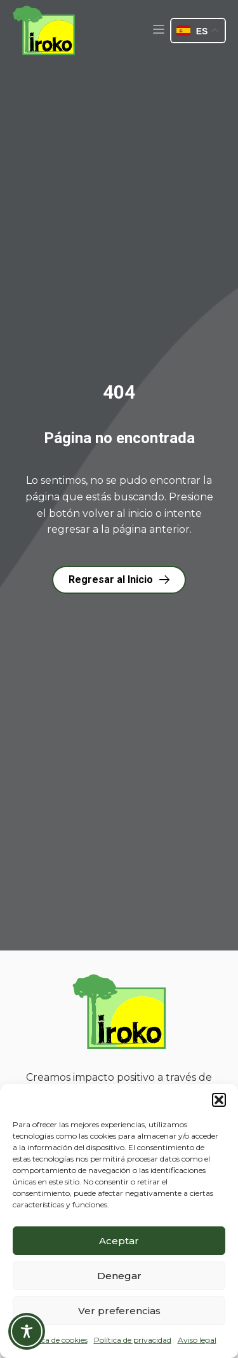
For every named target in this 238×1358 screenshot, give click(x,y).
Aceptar (119, 1241)
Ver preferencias (119, 1311)
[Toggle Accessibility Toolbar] (27, 1331)
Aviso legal (197, 1340)
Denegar (119, 1276)
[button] (219, 1100)
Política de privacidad (132, 1340)
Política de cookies (55, 1340)
